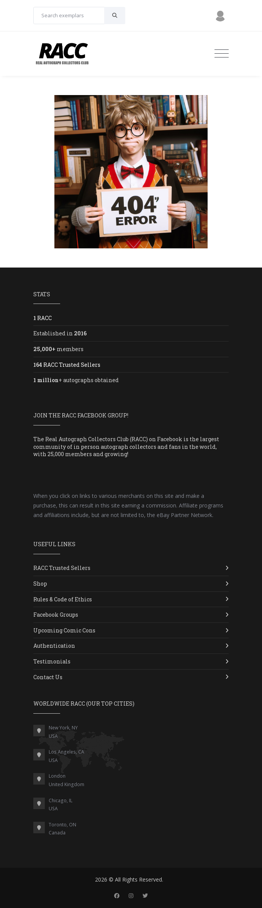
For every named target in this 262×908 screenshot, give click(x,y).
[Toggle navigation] (222, 53)
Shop (40, 583)
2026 (101, 879)
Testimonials (51, 661)
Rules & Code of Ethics (62, 599)
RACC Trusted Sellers (61, 567)
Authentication (54, 645)
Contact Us (47, 677)
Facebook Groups (55, 614)
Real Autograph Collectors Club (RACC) (96, 439)
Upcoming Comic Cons (64, 630)
